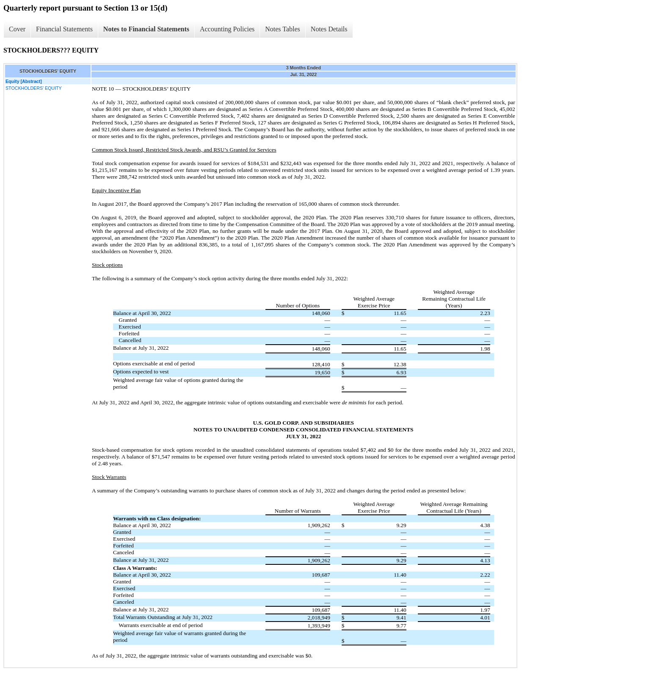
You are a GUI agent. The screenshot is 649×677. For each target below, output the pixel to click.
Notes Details (329, 29)
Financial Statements (64, 29)
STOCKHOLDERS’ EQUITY (34, 88)
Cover (17, 29)
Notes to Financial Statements (146, 29)
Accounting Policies (227, 29)
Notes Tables (282, 29)
